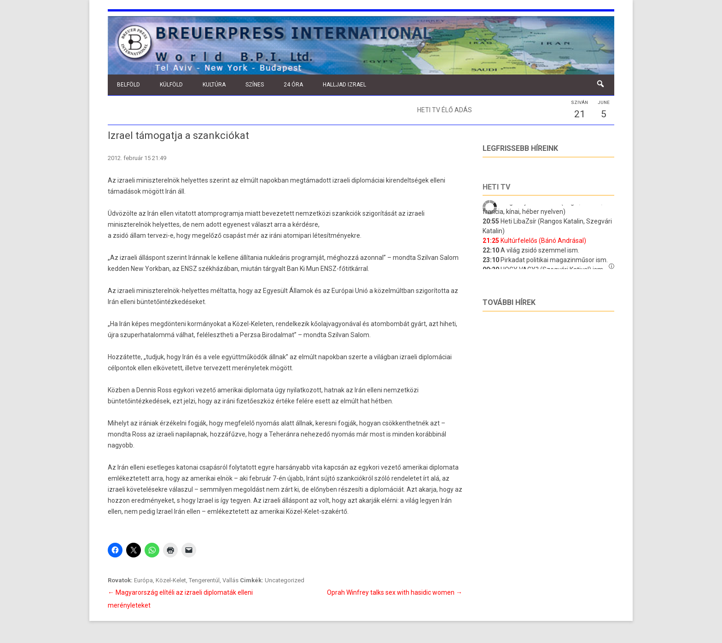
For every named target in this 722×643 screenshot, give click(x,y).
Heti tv (496, 187)
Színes (254, 84)
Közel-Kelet (171, 580)
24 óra (293, 84)
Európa (143, 580)
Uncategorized (284, 580)
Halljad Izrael (344, 84)
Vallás (230, 580)
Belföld (128, 84)
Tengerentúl (204, 580)
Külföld (171, 84)
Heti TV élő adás (444, 110)
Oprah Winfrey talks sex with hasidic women (394, 592)
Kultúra (214, 84)
